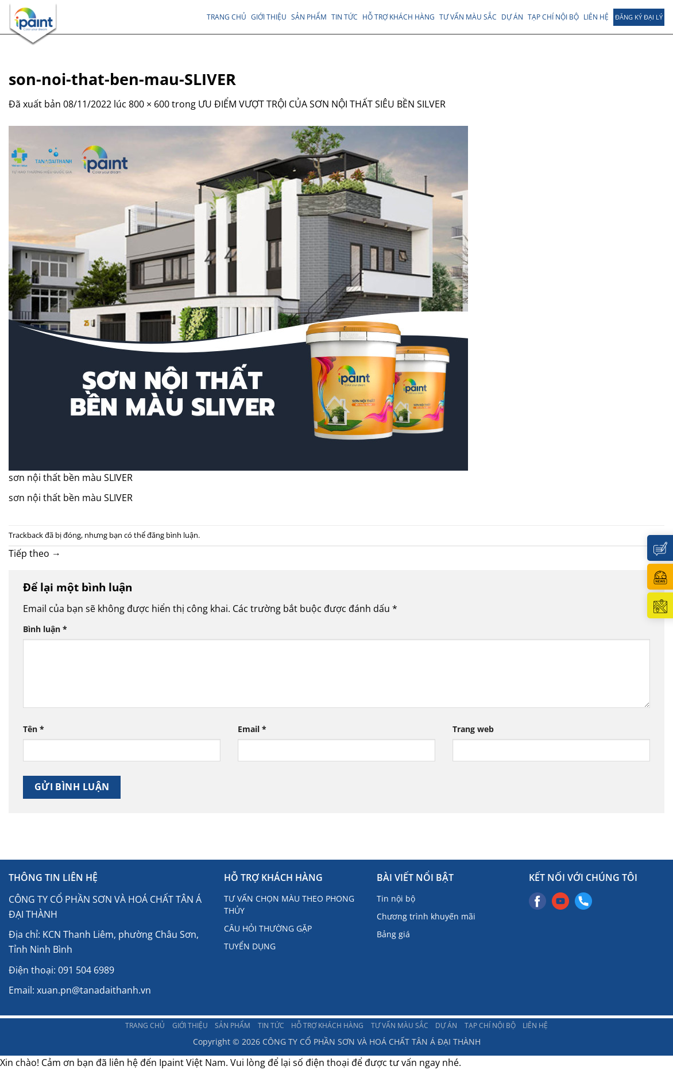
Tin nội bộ (396, 898)
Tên (33, 728)
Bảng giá (393, 934)
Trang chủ (226, 17)
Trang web (473, 728)
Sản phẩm (309, 17)
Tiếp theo (35, 553)
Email (252, 728)
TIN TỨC (344, 17)
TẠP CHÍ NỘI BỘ (553, 17)
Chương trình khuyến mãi (426, 916)
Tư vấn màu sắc (468, 17)
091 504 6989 (86, 970)
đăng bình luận (172, 535)
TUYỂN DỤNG (250, 946)
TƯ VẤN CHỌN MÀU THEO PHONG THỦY (289, 904)
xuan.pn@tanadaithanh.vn (94, 990)
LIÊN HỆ (596, 17)
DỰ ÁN (512, 17)
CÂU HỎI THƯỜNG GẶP (268, 928)
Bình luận (45, 628)
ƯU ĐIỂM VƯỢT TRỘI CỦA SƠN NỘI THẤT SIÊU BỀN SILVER (322, 104)
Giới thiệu (269, 17)
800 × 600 (149, 104)
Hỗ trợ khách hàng (398, 17)
